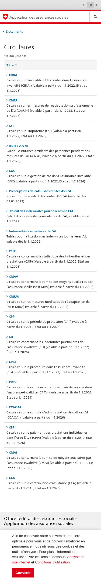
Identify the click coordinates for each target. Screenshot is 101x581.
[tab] (50, 74)
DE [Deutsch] (84, 5)
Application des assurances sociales (38, 17)
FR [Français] (90, 5)
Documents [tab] (14, 31)
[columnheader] (50, 65)
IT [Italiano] (96, 5)
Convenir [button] (22, 573)
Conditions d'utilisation (52, 562)
